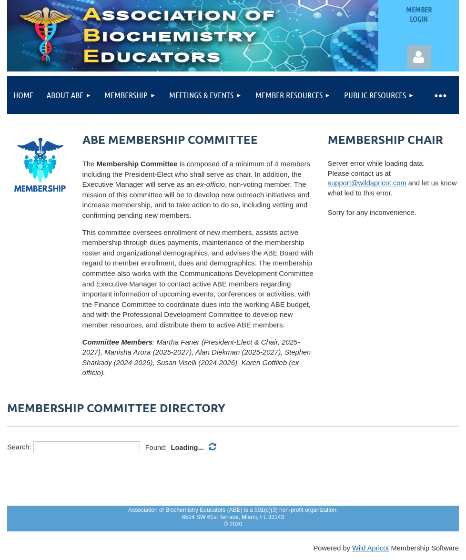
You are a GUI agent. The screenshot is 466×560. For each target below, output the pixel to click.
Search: (19, 447)
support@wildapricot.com (367, 183)
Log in (419, 57)
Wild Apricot (370, 548)
